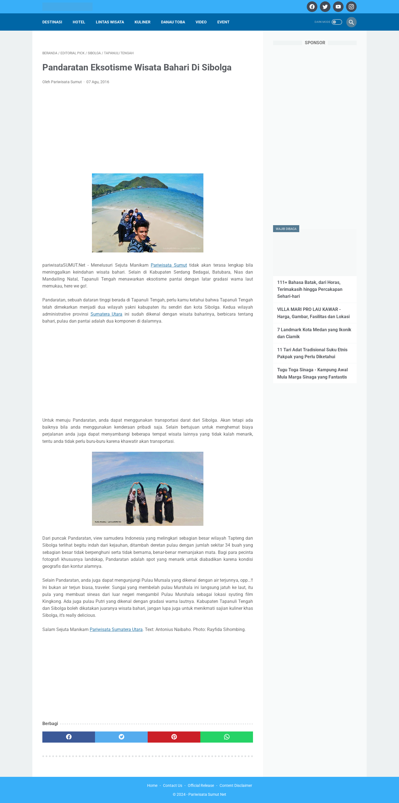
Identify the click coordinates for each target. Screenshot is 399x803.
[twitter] (324, 7)
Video (201, 22)
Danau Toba (173, 22)
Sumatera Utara (107, 314)
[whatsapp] (226, 737)
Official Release (201, 785)
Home (152, 785)
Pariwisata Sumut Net (207, 794)
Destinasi (52, 22)
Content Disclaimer (236, 785)
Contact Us (172, 785)
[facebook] (311, 7)
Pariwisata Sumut (169, 265)
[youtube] (338, 7)
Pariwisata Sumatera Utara (116, 629)
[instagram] (351, 7)
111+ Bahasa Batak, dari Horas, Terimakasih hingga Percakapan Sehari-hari (309, 289)
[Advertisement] (147, 131)
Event (223, 22)
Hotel (79, 22)
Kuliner (142, 22)
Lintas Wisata (110, 22)
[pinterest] (174, 737)
